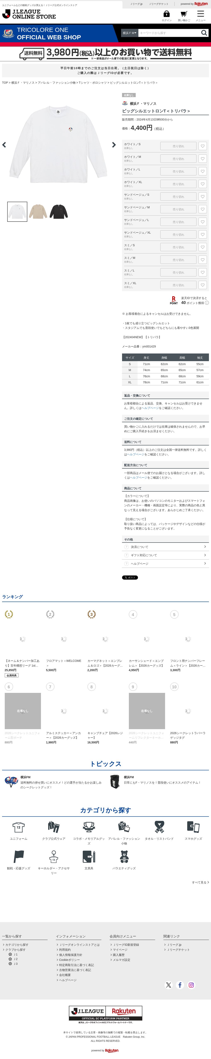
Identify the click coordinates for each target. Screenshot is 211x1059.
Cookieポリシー (69, 959)
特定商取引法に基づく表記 (76, 965)
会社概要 (65, 975)
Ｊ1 (15, 954)
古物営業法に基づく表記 (75, 970)
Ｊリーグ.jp (136, 3)
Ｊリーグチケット (159, 3)
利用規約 (65, 949)
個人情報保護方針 (70, 954)
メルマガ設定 (121, 959)
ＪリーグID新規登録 (126, 944)
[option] (59, 145)
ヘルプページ (150, 408)
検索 (205, 33)
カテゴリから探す (17, 944)
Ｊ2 (15, 959)
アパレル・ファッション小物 (57, 82)
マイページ (120, 949)
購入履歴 (119, 954)
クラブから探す (15, 949)
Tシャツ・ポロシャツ (93, 82)
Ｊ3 (15, 963)
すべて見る (199, 882)
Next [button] (114, 145)
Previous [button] (4, 145)
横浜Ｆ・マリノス (23, 82)
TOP (5, 82)
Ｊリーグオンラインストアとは (79, 944)
